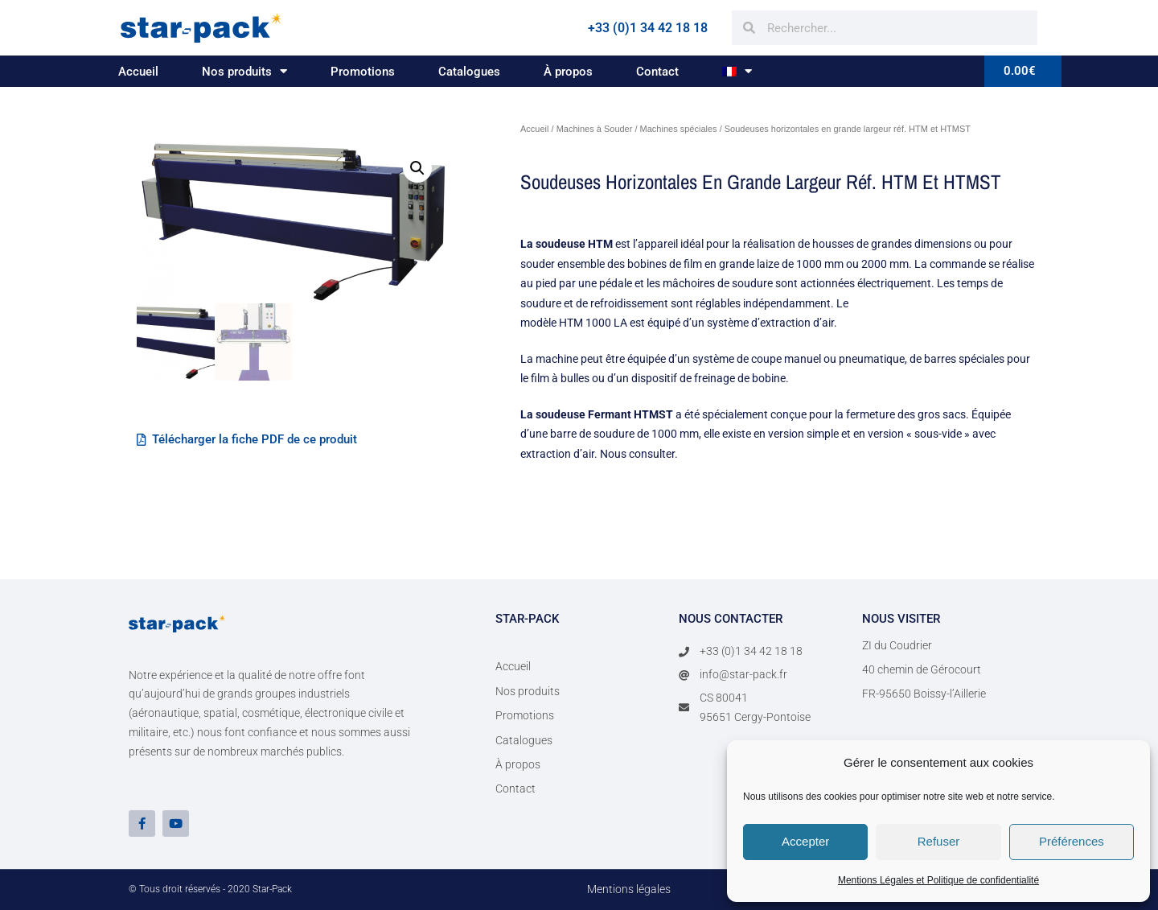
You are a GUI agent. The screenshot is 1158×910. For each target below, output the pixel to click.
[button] (417, 168)
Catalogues (469, 71)
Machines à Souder (594, 129)
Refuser (939, 841)
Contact (657, 71)
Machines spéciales (678, 129)
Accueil (138, 71)
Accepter (805, 841)
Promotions (363, 71)
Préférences (1071, 841)
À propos (568, 71)
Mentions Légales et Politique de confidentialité (938, 880)
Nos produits (244, 71)
